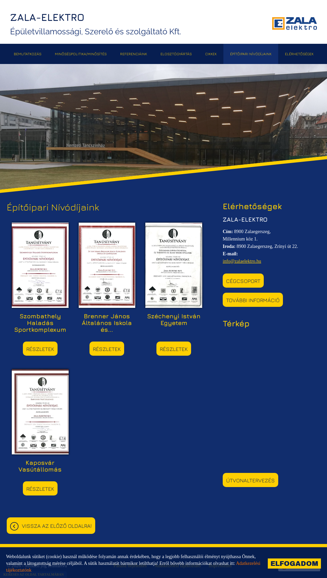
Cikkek (211, 54)
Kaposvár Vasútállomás (40, 466)
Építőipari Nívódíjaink (250, 54)
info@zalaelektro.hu (242, 261)
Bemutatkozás (27, 54)
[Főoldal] (294, 23)
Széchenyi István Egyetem (174, 319)
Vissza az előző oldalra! (57, 526)
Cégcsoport (243, 281)
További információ (253, 300)
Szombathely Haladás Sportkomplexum (40, 323)
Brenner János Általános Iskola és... (107, 323)
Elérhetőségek (299, 54)
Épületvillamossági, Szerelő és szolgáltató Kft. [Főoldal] (95, 23)
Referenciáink (133, 54)
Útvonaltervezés (250, 480)
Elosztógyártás (176, 54)
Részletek (40, 349)
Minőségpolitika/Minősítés (81, 54)
